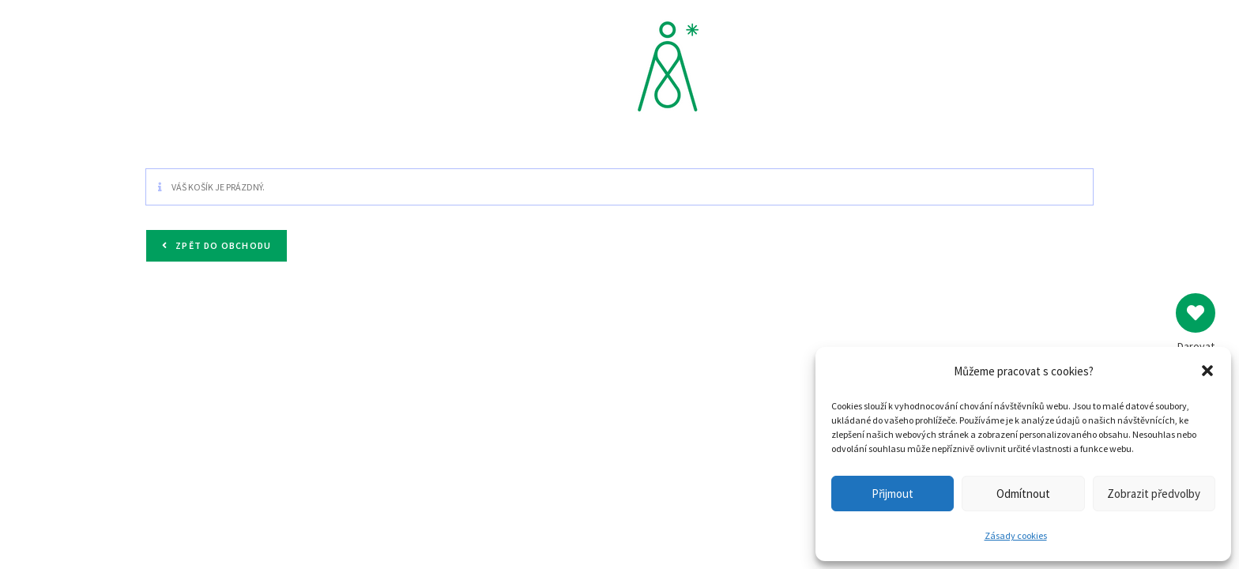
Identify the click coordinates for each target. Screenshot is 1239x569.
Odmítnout (1023, 493)
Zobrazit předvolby (1153, 493)
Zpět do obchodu (222, 245)
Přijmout (892, 493)
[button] (1207, 371)
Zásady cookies (1016, 535)
